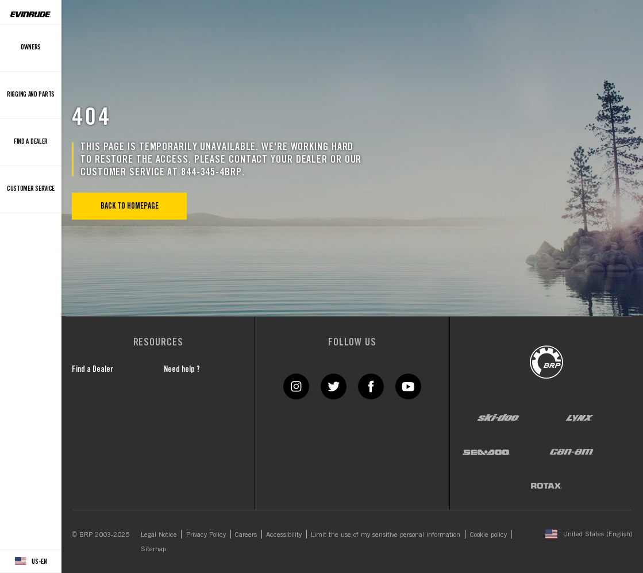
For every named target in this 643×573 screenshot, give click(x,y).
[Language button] (30, 561)
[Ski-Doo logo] (498, 417)
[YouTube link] (408, 385)
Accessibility (284, 534)
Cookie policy (488, 534)
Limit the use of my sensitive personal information (385, 534)
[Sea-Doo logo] (486, 451)
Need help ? (182, 369)
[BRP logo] (546, 361)
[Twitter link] (333, 385)
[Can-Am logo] (571, 451)
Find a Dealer (92, 369)
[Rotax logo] (546, 485)
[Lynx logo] (579, 417)
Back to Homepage (130, 205)
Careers (246, 534)
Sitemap (153, 548)
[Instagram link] (296, 385)
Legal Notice (159, 534)
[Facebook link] (371, 385)
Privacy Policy (206, 534)
